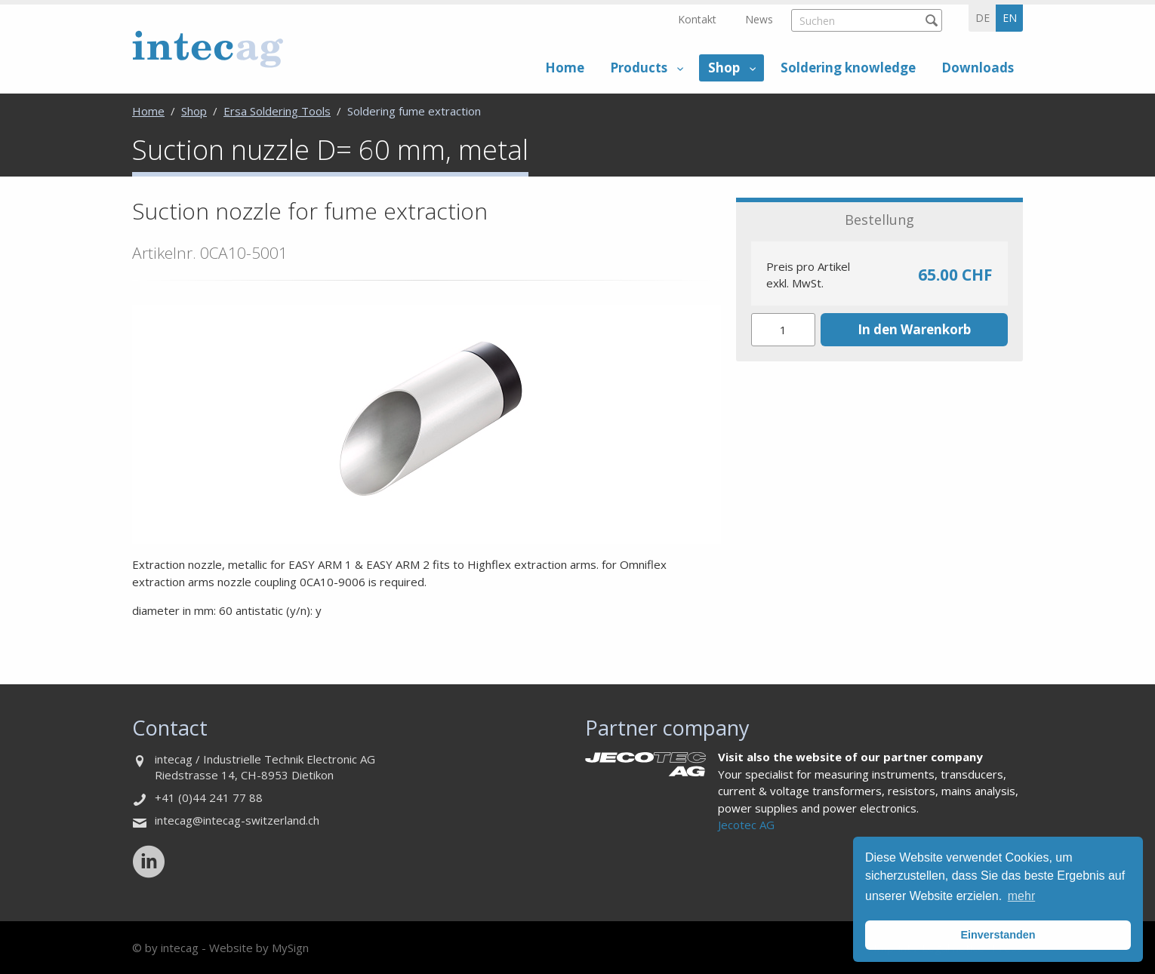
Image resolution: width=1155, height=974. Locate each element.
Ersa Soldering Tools (277, 110)
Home (564, 67)
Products (638, 67)
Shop (724, 67)
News (759, 19)
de (982, 18)
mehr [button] (1021, 896)
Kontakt (697, 19)
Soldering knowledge (848, 67)
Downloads (977, 67)
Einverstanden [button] (997, 935)
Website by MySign (259, 947)
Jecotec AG (746, 824)
